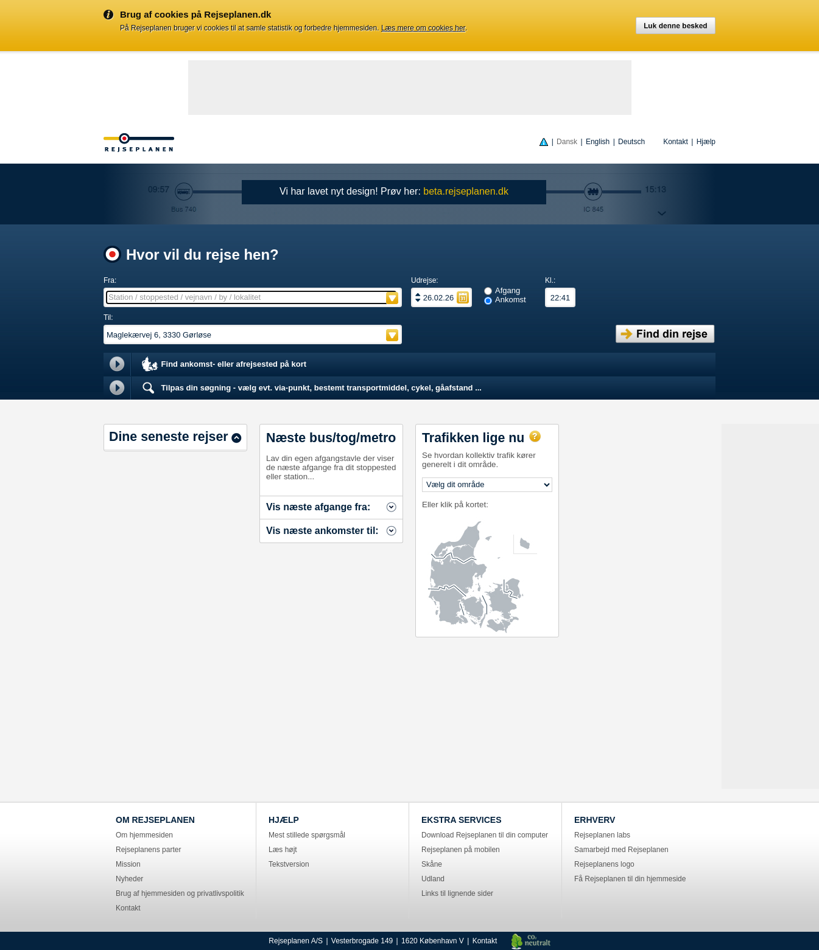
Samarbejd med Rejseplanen (621, 849)
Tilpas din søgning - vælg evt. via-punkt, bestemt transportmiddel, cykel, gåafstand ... (311, 388)
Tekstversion (289, 864)
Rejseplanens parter (148, 849)
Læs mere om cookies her (423, 28)
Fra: (110, 280)
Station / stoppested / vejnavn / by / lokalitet (184, 297)
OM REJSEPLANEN (155, 820)
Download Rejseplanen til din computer (484, 835)
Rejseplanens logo (604, 864)
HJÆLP (284, 820)
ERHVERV (594, 820)
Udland (433, 879)
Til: (108, 317)
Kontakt (675, 141)
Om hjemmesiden (144, 835)
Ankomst (510, 299)
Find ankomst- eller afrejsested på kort (223, 364)
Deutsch (631, 141)
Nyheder (129, 879)
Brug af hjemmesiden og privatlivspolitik (180, 893)
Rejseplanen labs (602, 835)
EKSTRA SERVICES (461, 820)
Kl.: (550, 280)
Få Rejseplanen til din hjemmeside (630, 879)
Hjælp (706, 141)
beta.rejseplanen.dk (465, 191)
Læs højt (283, 849)
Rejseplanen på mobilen (460, 849)
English (598, 141)
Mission (128, 864)
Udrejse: (424, 280)
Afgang (507, 290)
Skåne (431, 864)
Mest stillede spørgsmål (307, 835)
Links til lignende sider (457, 893)
